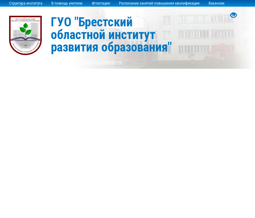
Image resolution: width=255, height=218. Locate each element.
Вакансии (216, 3)
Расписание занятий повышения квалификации (159, 3)
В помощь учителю (67, 3)
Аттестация (101, 3)
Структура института (25, 3)
